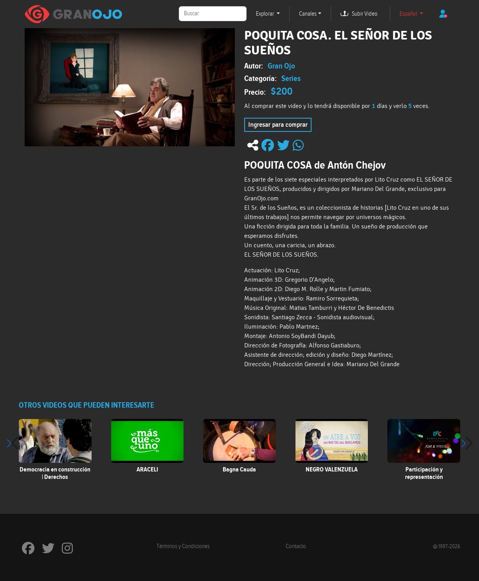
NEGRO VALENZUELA (332, 469)
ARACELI (147, 469)
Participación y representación (424, 473)
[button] (466, 443)
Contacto (296, 546)
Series (291, 78)
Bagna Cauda (239, 469)
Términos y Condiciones (183, 546)
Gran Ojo (281, 65)
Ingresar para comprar (278, 125)
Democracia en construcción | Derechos (55, 473)
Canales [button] (308, 14)
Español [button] (409, 14)
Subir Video (365, 14)
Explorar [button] (265, 14)
